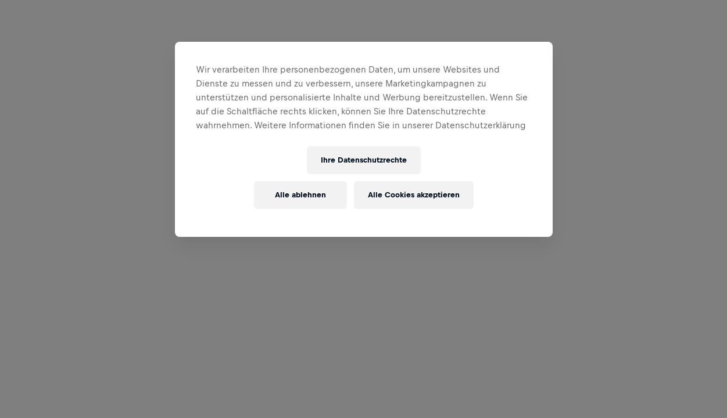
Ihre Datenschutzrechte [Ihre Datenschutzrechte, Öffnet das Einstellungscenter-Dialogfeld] (364, 160)
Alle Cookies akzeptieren (414, 194)
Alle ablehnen (300, 194)
